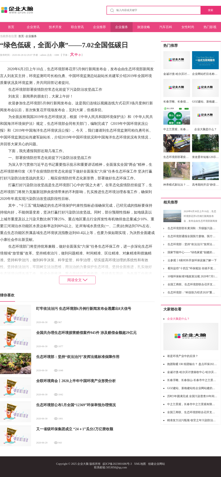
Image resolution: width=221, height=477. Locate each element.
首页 (11, 27)
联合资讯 (77, 27)
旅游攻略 (143, 27)
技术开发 (55, 27)
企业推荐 (99, 27)
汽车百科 (165, 27)
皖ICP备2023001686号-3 (117, 463)
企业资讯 (33, 27)
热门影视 (210, 27)
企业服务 (121, 27)
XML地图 (140, 463)
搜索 (210, 10)
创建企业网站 (156, 463)
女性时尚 (187, 27)
